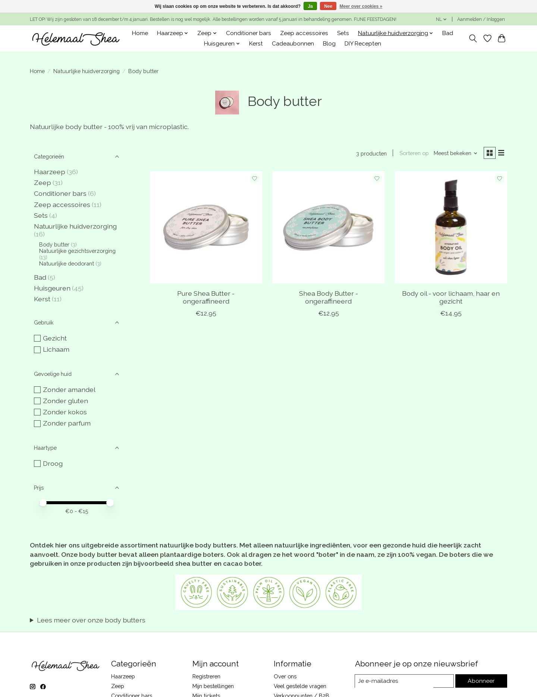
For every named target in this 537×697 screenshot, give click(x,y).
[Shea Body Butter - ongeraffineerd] (328, 228)
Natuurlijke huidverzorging (86, 71)
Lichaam (56, 349)
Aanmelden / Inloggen (481, 19)
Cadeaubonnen (293, 43)
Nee (328, 6)
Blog (329, 43)
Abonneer (481, 681)
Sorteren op (411, 154)
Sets (343, 33)
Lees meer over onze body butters (91, 620)
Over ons (285, 676)
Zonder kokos (65, 412)
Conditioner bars (248, 33)
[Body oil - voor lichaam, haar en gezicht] (451, 228)
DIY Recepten (363, 43)
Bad (447, 33)
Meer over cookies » (361, 6)
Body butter (54, 244)
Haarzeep (49, 172)
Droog (53, 463)
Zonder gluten (65, 401)
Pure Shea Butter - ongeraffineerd (206, 298)
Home (140, 33)
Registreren (206, 676)
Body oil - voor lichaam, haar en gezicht (451, 298)
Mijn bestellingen (213, 686)
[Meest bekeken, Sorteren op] (453, 154)
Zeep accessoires (304, 33)
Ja (310, 6)
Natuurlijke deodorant (66, 263)
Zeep (42, 182)
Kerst (256, 43)
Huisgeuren (52, 288)
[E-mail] (404, 681)
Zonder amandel (69, 389)
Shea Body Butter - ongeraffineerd (328, 298)
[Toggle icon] (473, 38)
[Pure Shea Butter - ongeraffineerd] (206, 228)
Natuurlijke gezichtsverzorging (77, 251)
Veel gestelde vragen (300, 686)
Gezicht (55, 338)
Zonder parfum (67, 423)
